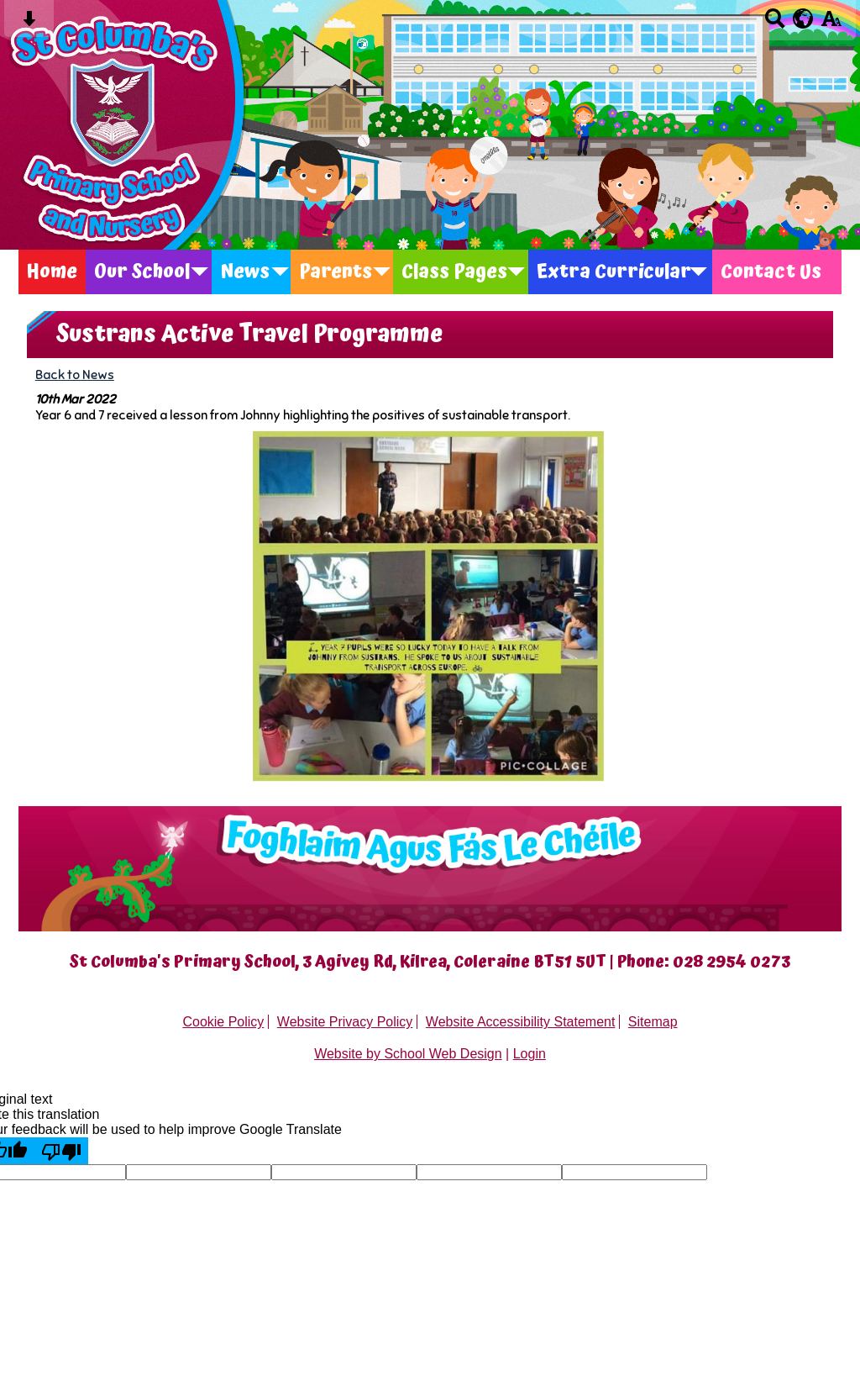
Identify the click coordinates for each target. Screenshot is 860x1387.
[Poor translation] (61, 1150)
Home (52, 272)
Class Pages (454, 272)
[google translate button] (803, 18)
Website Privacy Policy (345, 1022)
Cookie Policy (223, 1022)
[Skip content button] (29, 24)
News (245, 272)
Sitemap (653, 1022)
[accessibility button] (831, 24)
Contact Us (771, 272)
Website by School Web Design (408, 1054)
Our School (142, 272)
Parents (335, 272)
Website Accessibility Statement (521, 1022)
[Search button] (775, 24)
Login (529, 1054)
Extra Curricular (614, 272)
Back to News (74, 374)
